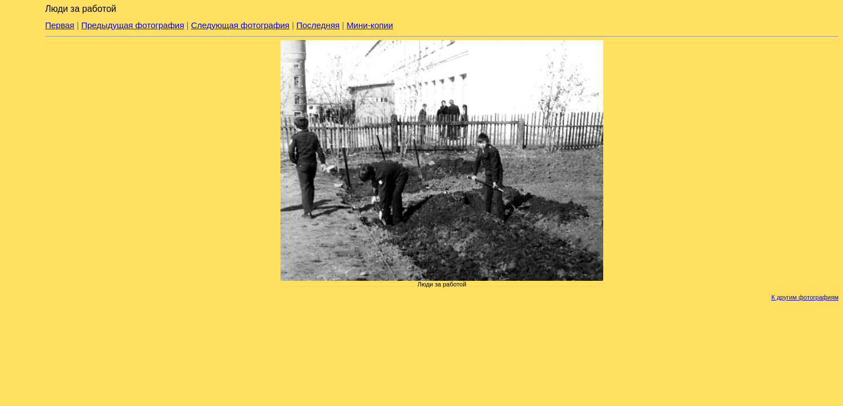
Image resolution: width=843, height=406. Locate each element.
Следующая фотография (240, 25)
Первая (59, 25)
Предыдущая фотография (132, 25)
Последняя (318, 25)
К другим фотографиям (804, 297)
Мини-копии (369, 25)
